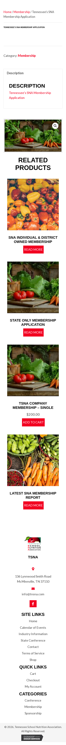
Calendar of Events (33, 627)
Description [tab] (15, 73)
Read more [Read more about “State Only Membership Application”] (33, 332)
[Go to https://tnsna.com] (33, 548)
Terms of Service (33, 653)
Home (7, 12)
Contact (33, 647)
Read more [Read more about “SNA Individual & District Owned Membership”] (33, 249)
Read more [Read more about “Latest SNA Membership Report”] (33, 505)
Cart (33, 674)
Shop (33, 660)
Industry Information (33, 634)
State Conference (33, 640)
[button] (55, 126)
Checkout (33, 680)
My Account (33, 686)
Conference (33, 700)
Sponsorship (33, 713)
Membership (22, 12)
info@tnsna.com (33, 594)
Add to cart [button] (33, 422)
